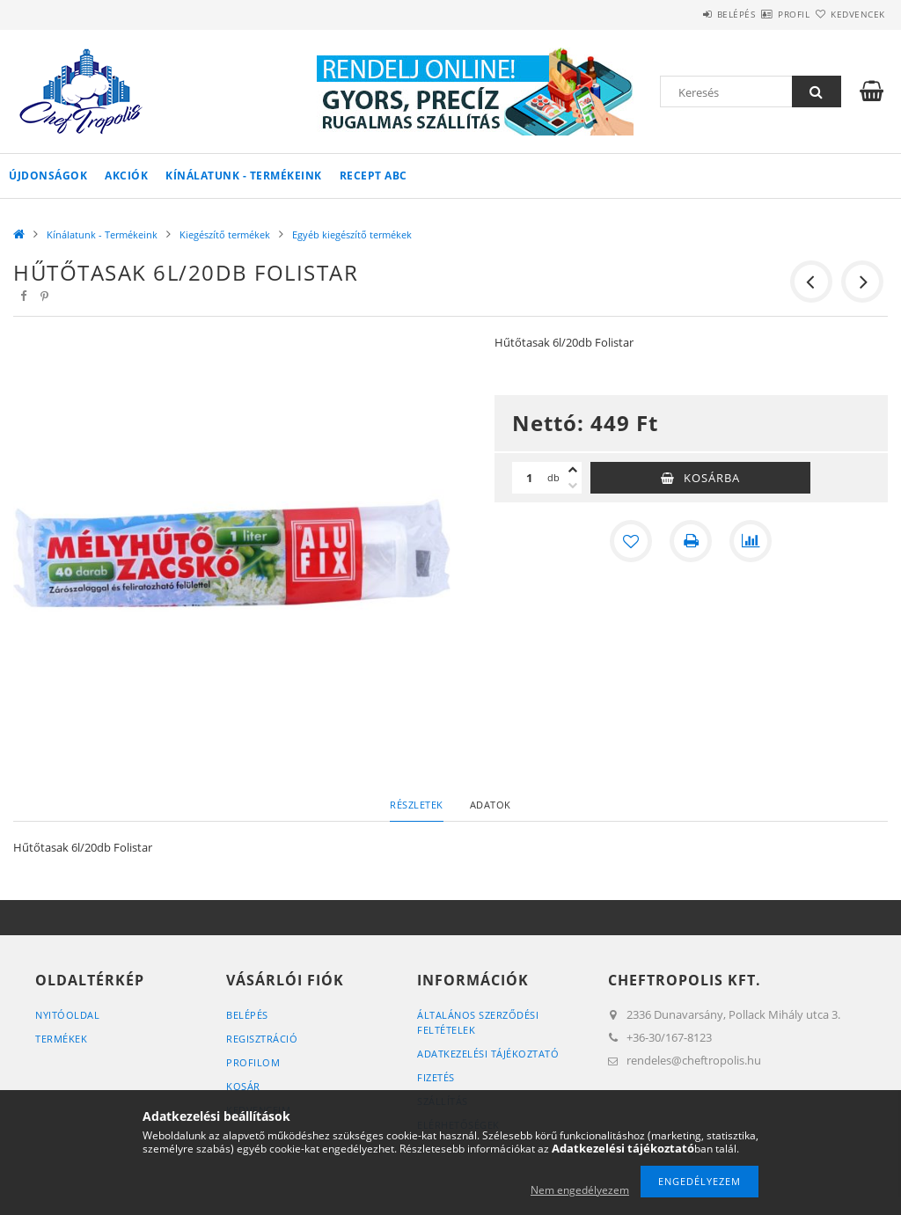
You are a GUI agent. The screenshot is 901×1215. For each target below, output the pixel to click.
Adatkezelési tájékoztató (488, 1053)
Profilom (253, 1062)
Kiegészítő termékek (224, 234)
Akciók (126, 175)
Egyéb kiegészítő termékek (352, 234)
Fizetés (436, 1077)
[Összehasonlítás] (750, 541)
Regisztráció (261, 1038)
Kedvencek (847, 14)
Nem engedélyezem (580, 1189)
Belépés (684, 14)
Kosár (243, 1086)
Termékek (61, 1038)
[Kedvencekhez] (631, 541)
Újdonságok (48, 175)
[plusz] (573, 470)
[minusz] (573, 486)
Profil (763, 14)
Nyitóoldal (67, 1014)
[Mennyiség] (529, 478)
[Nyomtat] (691, 541)
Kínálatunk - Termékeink (243, 175)
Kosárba (712, 478)
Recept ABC (373, 175)
